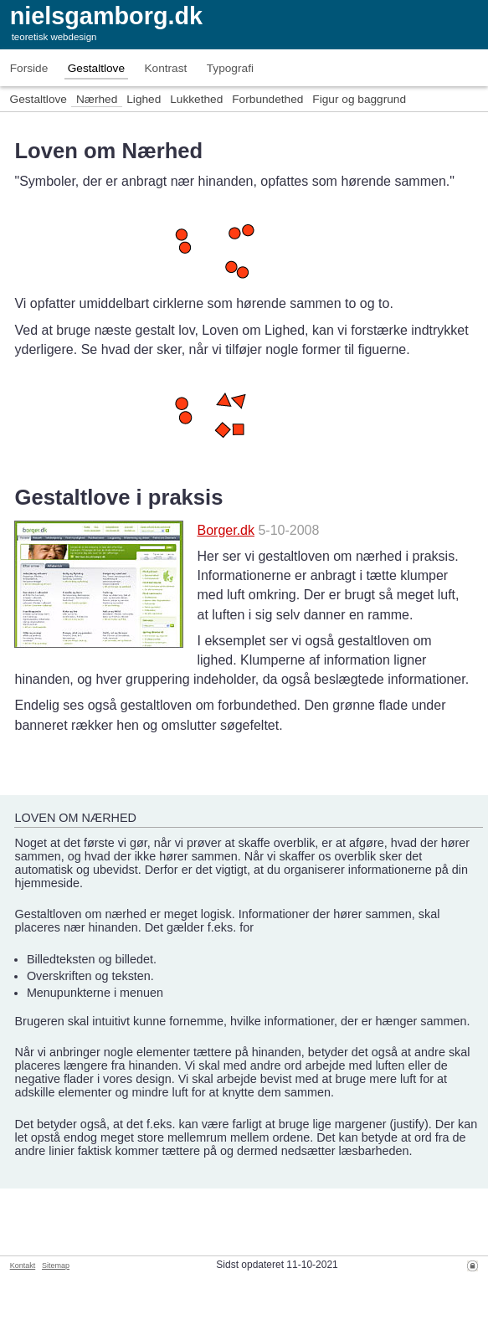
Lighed (143, 99)
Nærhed (96, 99)
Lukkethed (196, 99)
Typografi (230, 68)
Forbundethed (267, 99)
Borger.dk (225, 530)
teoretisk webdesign (54, 37)
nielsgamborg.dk (106, 16)
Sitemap (55, 1265)
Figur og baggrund (359, 99)
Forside (29, 68)
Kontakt (23, 1265)
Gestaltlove (96, 68)
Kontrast (165, 68)
